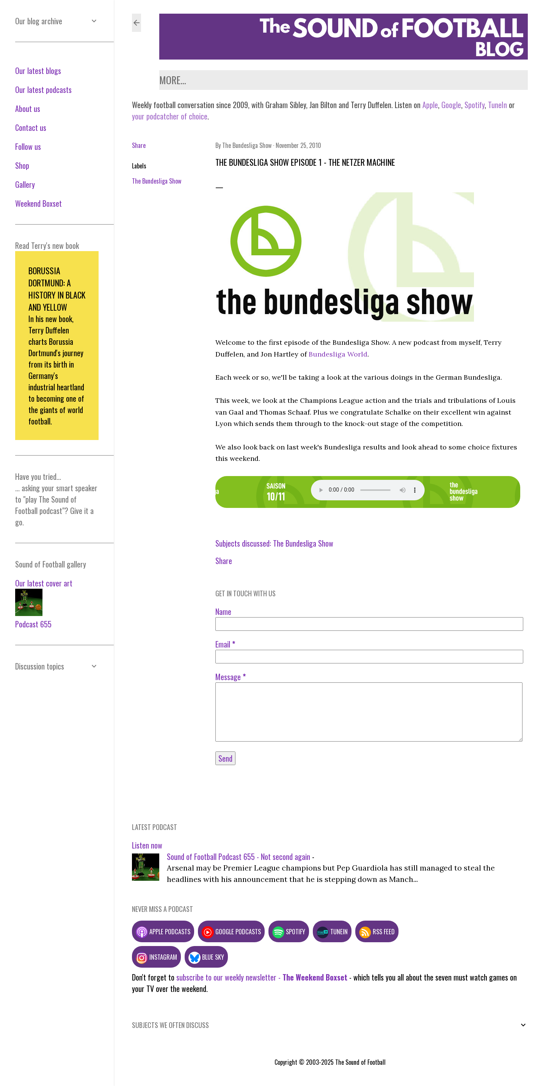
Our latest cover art (43, 583)
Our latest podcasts (43, 89)
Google (450, 104)
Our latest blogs (38, 70)
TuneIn (497, 104)
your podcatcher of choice (169, 116)
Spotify (474, 104)
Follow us (423, 79)
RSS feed (377, 931)
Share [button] (139, 145)
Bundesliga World (338, 354)
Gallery (466, 79)
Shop (500, 79)
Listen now (147, 845)
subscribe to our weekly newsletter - (261, 977)
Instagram (156, 957)
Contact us (300, 79)
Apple (430, 104)
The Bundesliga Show (156, 180)
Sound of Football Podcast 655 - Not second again (238, 856)
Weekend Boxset (362, 79)
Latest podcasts (193, 79)
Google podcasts (231, 931)
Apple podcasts (163, 931)
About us (252, 79)
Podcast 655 (33, 624)
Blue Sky (206, 957)
